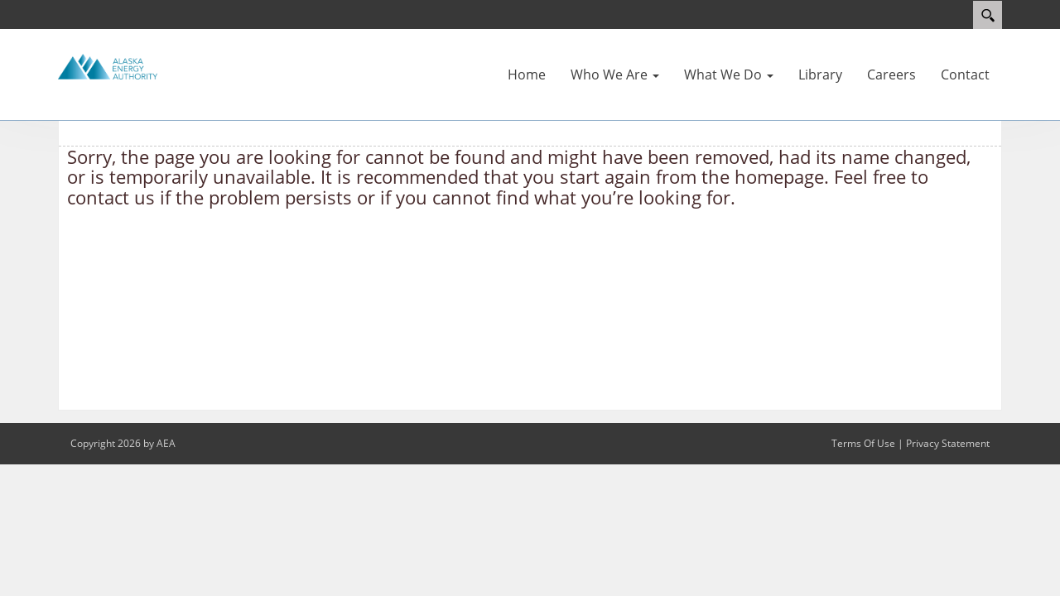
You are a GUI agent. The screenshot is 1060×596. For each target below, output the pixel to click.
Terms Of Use (863, 443)
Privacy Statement (948, 443)
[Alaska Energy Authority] (107, 65)
